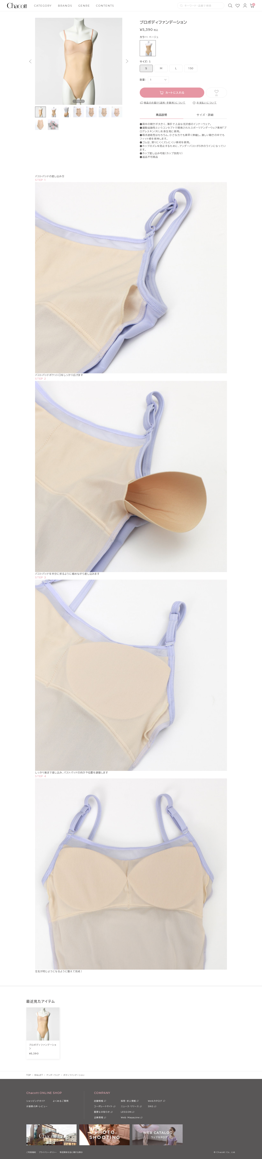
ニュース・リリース (130, 1106)
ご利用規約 (31, 1152)
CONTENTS (105, 5)
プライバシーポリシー (48, 1152)
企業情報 (98, 1117)
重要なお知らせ (102, 1112)
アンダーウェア (53, 1075)
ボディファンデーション (74, 1075)
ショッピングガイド (35, 1101)
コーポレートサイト (103, 1106)
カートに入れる (175, 92)
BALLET (39, 1075)
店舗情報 (98, 1101)
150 (190, 68)
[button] (30, 61)
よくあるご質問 (61, 1101)
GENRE (84, 5)
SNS (151, 1106)
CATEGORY (43, 5)
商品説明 (161, 114)
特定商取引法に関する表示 (71, 1152)
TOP (28, 1075)
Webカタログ (155, 1101)
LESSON (126, 1112)
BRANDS (65, 5)
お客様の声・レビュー (37, 1106)
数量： (143, 79)
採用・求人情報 (128, 1101)
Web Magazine (130, 1117)
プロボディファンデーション (42, 1047)
